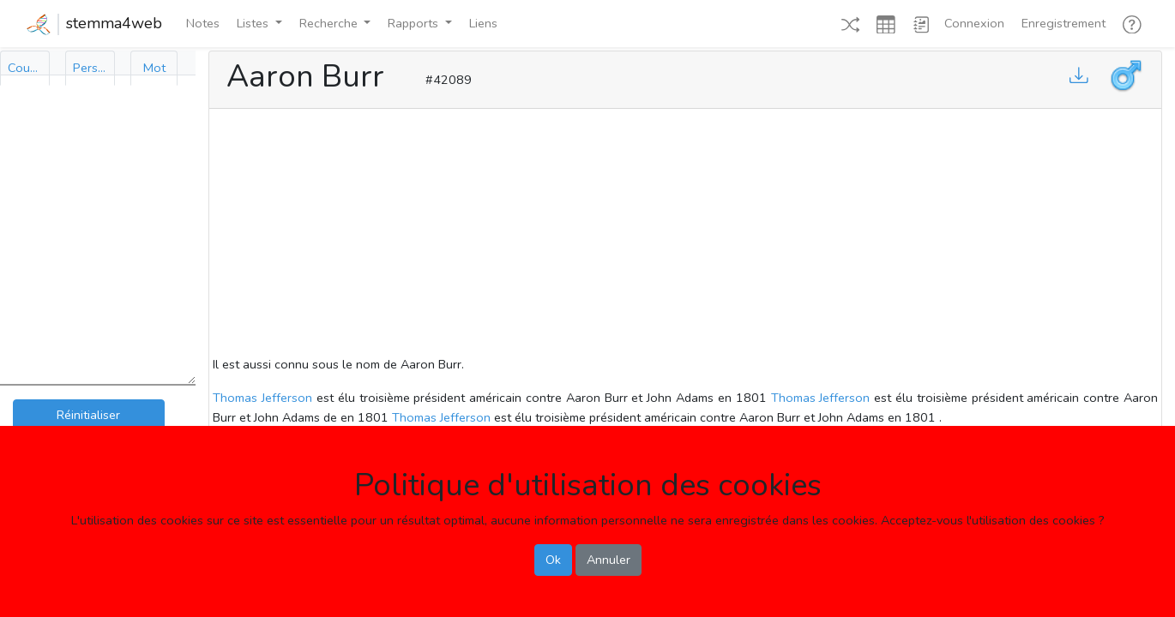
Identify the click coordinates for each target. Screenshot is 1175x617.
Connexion (974, 23)
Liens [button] (483, 23)
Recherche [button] (330, 23)
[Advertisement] (685, 235)
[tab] (25, 68)
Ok (553, 559)
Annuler (608, 559)
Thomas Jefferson (262, 397)
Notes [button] (203, 23)
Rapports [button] (415, 23)
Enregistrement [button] (1063, 23)
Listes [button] (254, 23)
